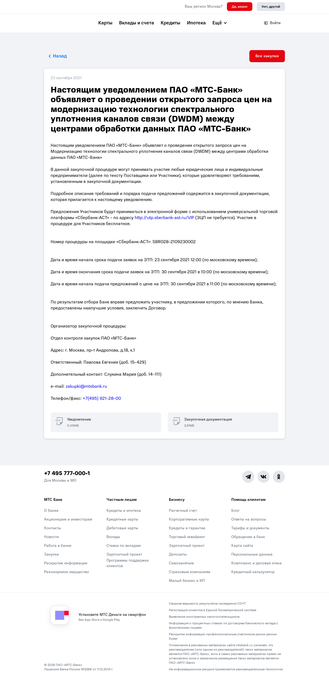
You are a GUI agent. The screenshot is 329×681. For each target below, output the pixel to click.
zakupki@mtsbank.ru (86, 387)
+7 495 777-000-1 (67, 474)
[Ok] (279, 478)
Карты (105, 23)
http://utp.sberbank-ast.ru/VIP (164, 218)
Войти (272, 22)
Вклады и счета (136, 23)
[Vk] (264, 478)
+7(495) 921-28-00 (102, 399)
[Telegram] (248, 478)
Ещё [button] (219, 23)
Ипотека (196, 23)
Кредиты (170, 23)
